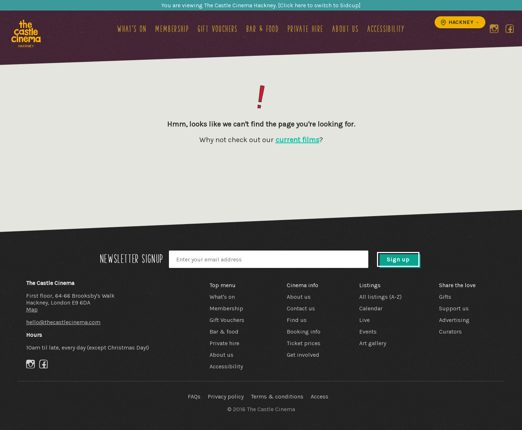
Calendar (370, 308)
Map (32, 309)
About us (345, 29)
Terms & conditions (277, 396)
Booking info (303, 331)
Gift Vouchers (218, 29)
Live (364, 320)
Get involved (303, 354)
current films (297, 140)
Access (319, 396)
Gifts (445, 296)
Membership (172, 29)
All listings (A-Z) (380, 296)
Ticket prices (303, 343)
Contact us (301, 308)
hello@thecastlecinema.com (63, 322)
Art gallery (372, 343)
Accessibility (386, 29)
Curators (450, 331)
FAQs (194, 396)
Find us (297, 320)
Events (368, 331)
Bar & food (262, 29)
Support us (454, 308)
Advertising (454, 320)
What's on (132, 29)
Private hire (305, 29)
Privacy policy (226, 396)
